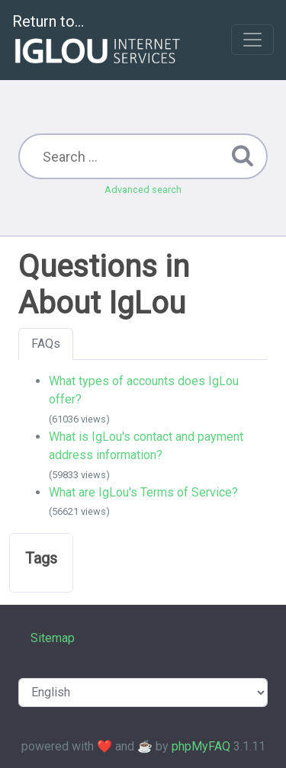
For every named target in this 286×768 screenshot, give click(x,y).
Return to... (98, 40)
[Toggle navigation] (252, 39)
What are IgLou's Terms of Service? (143, 492)
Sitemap (53, 638)
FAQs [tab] (45, 343)
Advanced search (143, 189)
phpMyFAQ (201, 746)
